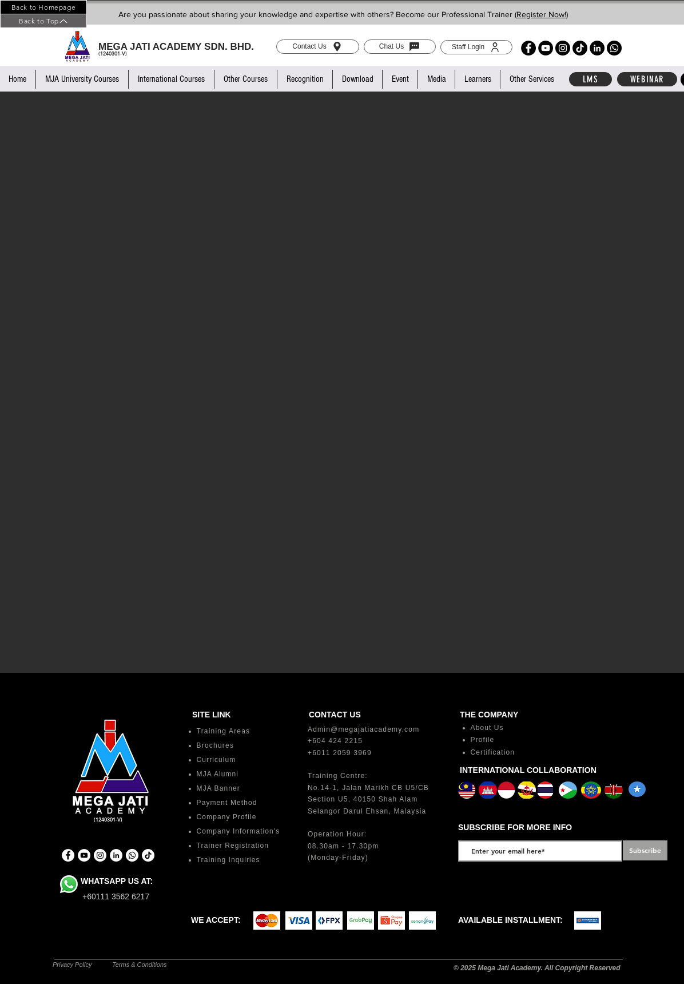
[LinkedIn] (597, 48)
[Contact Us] (317, 46)
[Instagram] (562, 48)
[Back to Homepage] (43, 7)
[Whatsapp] (614, 48)
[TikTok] (579, 48)
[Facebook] (528, 48)
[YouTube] (545, 48)
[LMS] (590, 79)
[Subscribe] (645, 850)
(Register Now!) (541, 14)
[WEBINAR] (647, 79)
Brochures (215, 745)
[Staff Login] (476, 47)
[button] (81, 79)
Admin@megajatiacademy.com (363, 729)
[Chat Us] (400, 46)
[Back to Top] (43, 21)
